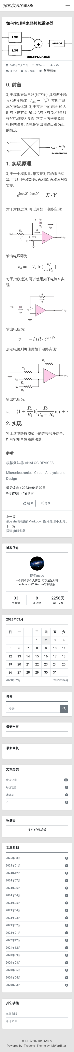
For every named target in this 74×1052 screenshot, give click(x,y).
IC (7, 802)
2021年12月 (13, 947)
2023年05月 (13, 902)
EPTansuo (41, 65)
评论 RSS (11, 1021)
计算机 (10, 794)
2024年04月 (13, 895)
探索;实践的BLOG (18, 5)
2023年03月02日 (19, 65)
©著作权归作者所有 (20, 493)
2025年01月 (13, 865)
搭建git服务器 (15, 531)
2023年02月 (13, 680)
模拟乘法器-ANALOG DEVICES (30, 463)
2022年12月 (13, 940)
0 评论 (13, 71)
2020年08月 (13, 962)
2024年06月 (13, 888)
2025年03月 (13, 858)
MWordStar (58, 1045)
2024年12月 (13, 873)
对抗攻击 (11, 787)
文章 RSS (11, 1013)
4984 (57, 65)
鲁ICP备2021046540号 (37, 1041)
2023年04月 (60, 680)
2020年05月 (13, 970)
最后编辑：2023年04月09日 (26, 488)
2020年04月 (13, 977)
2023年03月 (13, 917)
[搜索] (33, 709)
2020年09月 (13, 955)
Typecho (29, 1045)
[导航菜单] (68, 5)
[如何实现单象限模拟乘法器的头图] (37, 45)
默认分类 (30, 71)
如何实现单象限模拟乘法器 (29, 23)
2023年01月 (13, 932)
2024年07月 (13, 880)
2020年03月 (13, 985)
